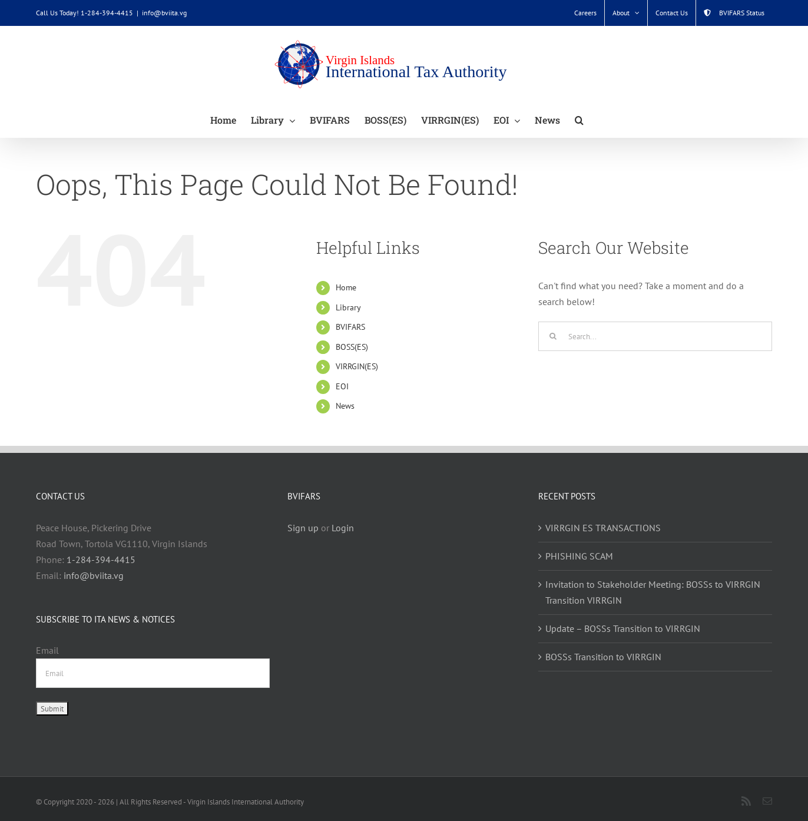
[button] (579, 119)
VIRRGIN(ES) (357, 366)
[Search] (553, 336)
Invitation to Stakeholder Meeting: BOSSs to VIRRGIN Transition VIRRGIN (652, 592)
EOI (342, 386)
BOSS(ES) (352, 347)
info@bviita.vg (164, 12)
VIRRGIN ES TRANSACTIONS (603, 528)
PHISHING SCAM (579, 556)
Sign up (303, 528)
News (345, 405)
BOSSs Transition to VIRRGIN (603, 657)
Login (343, 528)
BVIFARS (350, 327)
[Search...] (655, 336)
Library (348, 307)
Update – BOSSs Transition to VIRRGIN (622, 628)
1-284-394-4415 (101, 559)
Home (346, 287)
